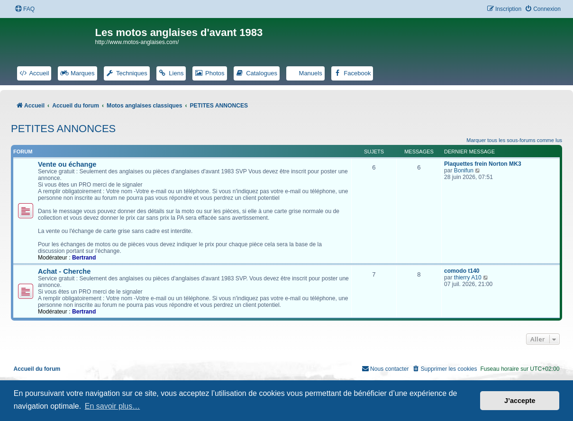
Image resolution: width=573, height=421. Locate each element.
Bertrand (84, 257)
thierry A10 (468, 277)
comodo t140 (462, 271)
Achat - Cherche (64, 271)
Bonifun (463, 170)
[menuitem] (25, 9)
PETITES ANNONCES (63, 128)
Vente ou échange (67, 164)
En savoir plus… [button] (112, 406)
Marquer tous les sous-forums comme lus (514, 140)
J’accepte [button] (520, 400)
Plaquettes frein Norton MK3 (482, 164)
